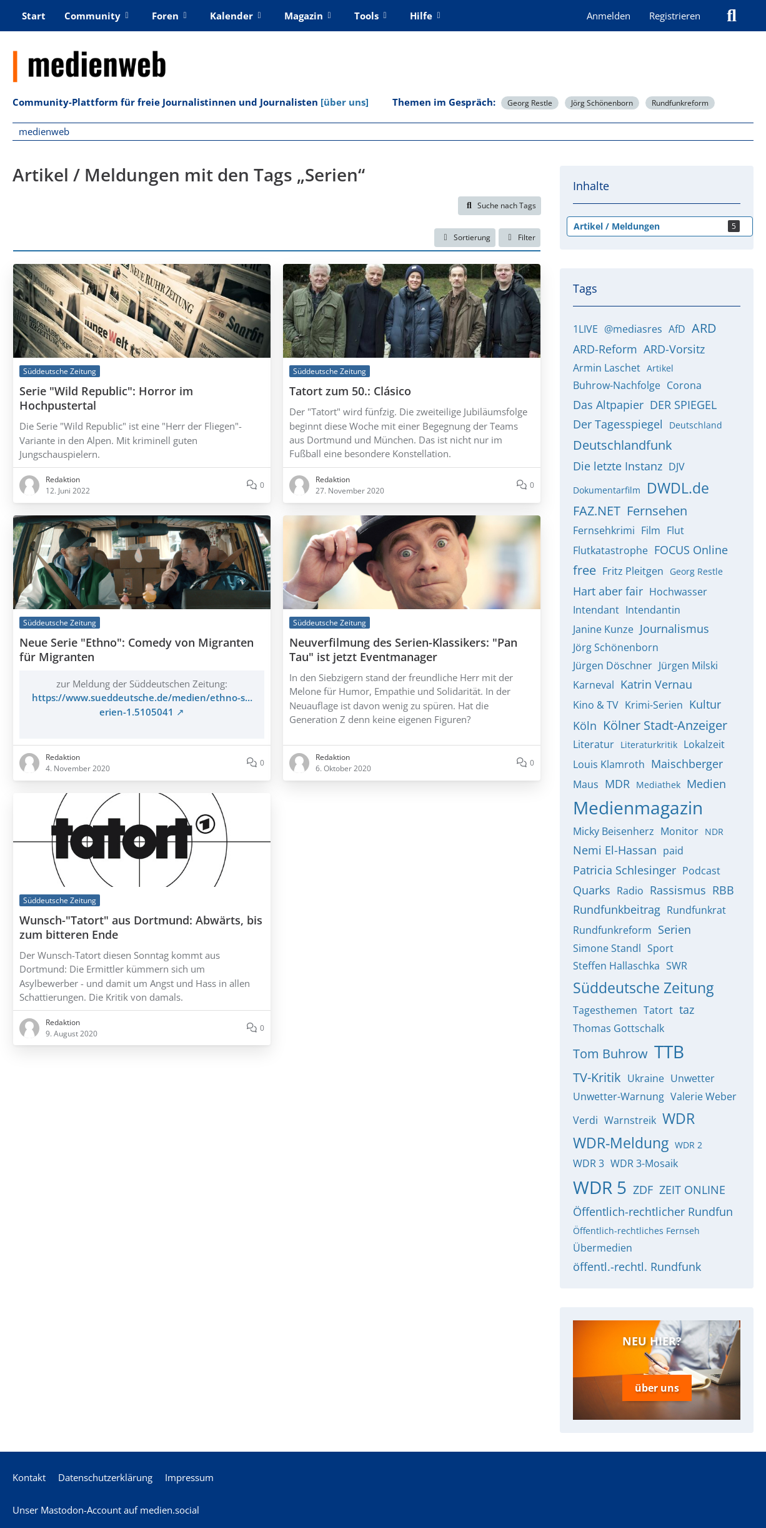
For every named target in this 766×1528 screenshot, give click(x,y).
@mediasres (633, 329)
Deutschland (695, 425)
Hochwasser (678, 592)
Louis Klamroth (609, 764)
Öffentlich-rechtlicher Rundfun (653, 1211)
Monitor (679, 831)
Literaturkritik (648, 745)
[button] (464, 237)
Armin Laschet (606, 368)
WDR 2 (688, 1145)
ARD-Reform (605, 349)
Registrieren (674, 15)
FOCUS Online (691, 549)
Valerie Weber (703, 1096)
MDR (617, 783)
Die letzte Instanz (617, 465)
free (584, 570)
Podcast (701, 871)
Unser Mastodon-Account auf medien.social (105, 1508)
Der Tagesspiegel (618, 424)
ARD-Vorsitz (674, 349)
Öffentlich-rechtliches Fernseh (636, 1231)
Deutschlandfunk (622, 445)
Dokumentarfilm (606, 490)
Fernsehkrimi (604, 530)
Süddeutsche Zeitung (643, 988)
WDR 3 (588, 1163)
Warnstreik (630, 1120)
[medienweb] (383, 57)
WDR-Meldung (621, 1143)
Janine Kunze (603, 629)
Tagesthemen (605, 1010)
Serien (674, 929)
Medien (706, 783)
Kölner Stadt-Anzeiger (665, 725)
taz (686, 1009)
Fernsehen (657, 510)
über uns (657, 1387)
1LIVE (585, 329)
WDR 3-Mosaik (644, 1163)
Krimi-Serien (654, 705)
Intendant (596, 610)
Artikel (660, 368)
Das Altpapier (608, 404)
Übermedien (602, 1248)
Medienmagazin (638, 807)
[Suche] (732, 15)
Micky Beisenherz (613, 831)
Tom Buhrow (610, 1053)
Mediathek (658, 785)
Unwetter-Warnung (618, 1096)
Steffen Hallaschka (616, 966)
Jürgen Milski (688, 665)
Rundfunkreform (680, 103)
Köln (585, 725)
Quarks (591, 890)
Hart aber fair (608, 591)
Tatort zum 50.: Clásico (350, 391)
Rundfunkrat (696, 910)
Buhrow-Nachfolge (616, 385)
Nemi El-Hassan (615, 850)
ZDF (643, 1189)
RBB (723, 890)
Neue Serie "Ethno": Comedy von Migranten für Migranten (136, 649)
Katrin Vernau (656, 684)
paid (673, 851)
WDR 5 (600, 1187)
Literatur (593, 744)
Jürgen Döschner (612, 665)
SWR (676, 966)
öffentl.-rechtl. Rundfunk (637, 1266)
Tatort (658, 1010)
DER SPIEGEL (683, 404)
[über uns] (345, 102)
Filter (519, 237)
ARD (704, 328)
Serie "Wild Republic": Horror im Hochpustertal (106, 398)
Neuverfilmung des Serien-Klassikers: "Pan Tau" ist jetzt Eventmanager (403, 649)
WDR (678, 1118)
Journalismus (674, 628)
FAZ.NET (596, 510)
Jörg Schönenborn (602, 103)
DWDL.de (678, 488)
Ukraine (645, 1078)
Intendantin (652, 610)
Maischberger (687, 763)
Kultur (705, 704)
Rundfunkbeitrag (616, 909)
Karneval (593, 685)
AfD (677, 329)
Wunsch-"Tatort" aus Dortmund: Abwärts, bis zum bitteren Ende (140, 927)
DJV (677, 466)
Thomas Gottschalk (618, 1028)
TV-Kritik (597, 1077)
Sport (660, 948)
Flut (675, 530)
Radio (630, 891)
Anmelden (608, 15)
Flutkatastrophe (610, 550)
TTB (669, 1051)
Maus (586, 784)
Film (650, 530)
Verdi (585, 1120)
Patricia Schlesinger (624, 870)
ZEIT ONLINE (692, 1189)
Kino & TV (596, 705)
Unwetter (692, 1078)
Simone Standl (607, 948)
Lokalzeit (704, 744)
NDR (714, 831)
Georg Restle (529, 103)
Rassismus (678, 890)
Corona (684, 385)
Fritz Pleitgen (633, 571)
